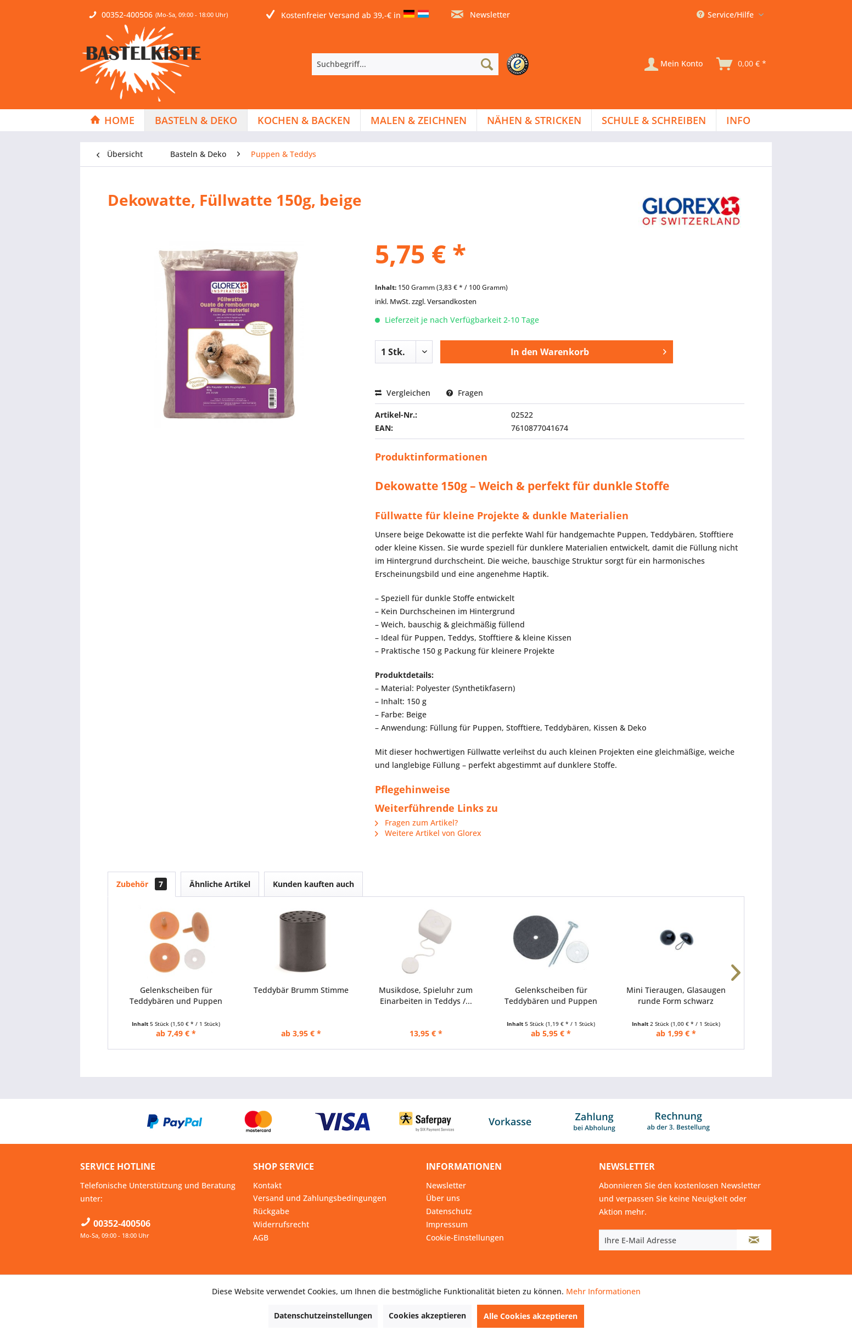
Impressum (447, 1224)
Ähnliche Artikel (219, 884)
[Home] (112, 120)
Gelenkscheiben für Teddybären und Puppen (176, 995)
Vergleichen (402, 393)
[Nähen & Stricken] (534, 120)
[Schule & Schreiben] (654, 120)
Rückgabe (271, 1211)
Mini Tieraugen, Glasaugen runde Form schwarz (676, 995)
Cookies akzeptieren (427, 1315)
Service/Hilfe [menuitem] (726, 14)
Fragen (464, 393)
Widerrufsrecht (281, 1224)
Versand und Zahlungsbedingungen (319, 1198)
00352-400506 (127, 14)
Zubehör (141, 884)
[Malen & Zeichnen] (419, 120)
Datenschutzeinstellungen (323, 1315)
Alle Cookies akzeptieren (531, 1316)
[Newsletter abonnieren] (754, 1240)
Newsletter (480, 14)
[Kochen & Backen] (304, 120)
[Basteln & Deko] (196, 120)
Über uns (443, 1198)
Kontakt (267, 1185)
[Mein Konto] (673, 64)
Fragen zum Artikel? (416, 822)
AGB (260, 1237)
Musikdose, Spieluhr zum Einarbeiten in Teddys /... (426, 995)
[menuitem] (423, 64)
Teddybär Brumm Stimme (301, 990)
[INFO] (738, 120)
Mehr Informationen (603, 1291)
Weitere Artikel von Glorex (428, 833)
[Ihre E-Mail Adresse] (668, 1240)
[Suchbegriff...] (405, 64)
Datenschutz (449, 1211)
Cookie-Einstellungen (465, 1237)
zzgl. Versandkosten (444, 301)
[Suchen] (486, 64)
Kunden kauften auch (313, 884)
